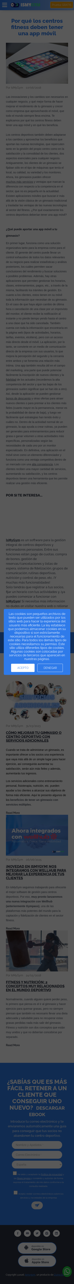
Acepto (23, 667)
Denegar (50, 667)
